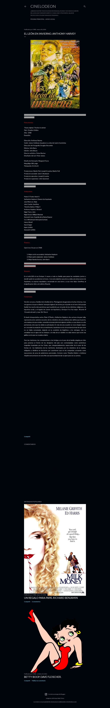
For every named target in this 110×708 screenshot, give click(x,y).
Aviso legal (50, 19)
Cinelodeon (43, 6)
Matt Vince (61, 698)
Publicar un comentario (39, 680)
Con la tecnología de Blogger (55, 694)
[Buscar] (84, 6)
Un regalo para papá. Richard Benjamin (51, 597)
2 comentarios (36, 601)
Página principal (37, 19)
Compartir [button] (27, 436)
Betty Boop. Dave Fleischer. (42, 676)
